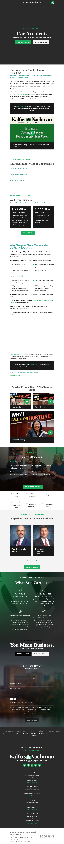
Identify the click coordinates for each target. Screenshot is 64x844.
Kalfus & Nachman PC (16, 92)
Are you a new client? (15, 683)
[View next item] (17, 233)
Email (34, 678)
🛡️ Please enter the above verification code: (21, 702)
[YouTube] (39, 765)
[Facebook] (24, 765)
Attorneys (11, 731)
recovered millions (22, 94)
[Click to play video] (31, 133)
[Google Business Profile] (32, 765)
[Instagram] (28, 765)
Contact (58, 731)
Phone (11, 678)
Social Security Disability (33, 733)
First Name (13, 673)
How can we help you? (15, 688)
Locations (51, 731)
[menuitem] (12, 842)
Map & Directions (32, 782)
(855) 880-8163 (22, 106)
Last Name (35, 673)
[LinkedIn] (35, 765)
